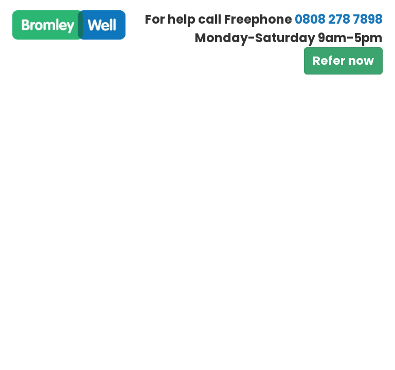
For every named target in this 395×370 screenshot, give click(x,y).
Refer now (343, 60)
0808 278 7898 (339, 19)
